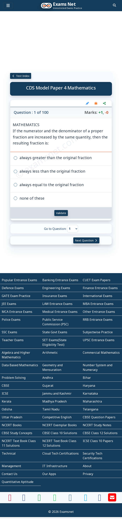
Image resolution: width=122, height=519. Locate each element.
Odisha (7, 409)
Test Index (20, 76)
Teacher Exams (13, 340)
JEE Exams (9, 304)
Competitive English (57, 417)
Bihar (87, 378)
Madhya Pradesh (54, 401)
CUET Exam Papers (96, 280)
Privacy (88, 474)
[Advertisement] (61, 41)
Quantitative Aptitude (17, 482)
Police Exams (11, 319)
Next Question (86, 240)
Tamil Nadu (50, 409)
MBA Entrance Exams (98, 304)
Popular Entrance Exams (19, 280)
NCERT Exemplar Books (59, 425)
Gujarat (47, 385)
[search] (114, 5)
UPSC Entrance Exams (98, 340)
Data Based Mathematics (20, 365)
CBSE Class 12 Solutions (100, 433)
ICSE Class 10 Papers (98, 441)
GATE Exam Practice (16, 296)
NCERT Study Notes (97, 425)
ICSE (5, 393)
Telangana (90, 409)
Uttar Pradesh (12, 417)
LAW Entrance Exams (57, 304)
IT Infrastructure (54, 466)
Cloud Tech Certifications (60, 453)
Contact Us (9, 474)
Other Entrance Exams (99, 312)
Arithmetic (50, 352)
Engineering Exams (56, 288)
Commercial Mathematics (101, 352)
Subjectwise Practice (98, 332)
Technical (9, 453)
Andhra (47, 378)
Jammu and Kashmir (57, 393)
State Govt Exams (54, 332)
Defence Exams (13, 288)
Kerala (6, 401)
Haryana (89, 385)
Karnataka (90, 393)
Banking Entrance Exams (60, 280)
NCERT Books (12, 425)
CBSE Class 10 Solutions (59, 433)
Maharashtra (92, 401)
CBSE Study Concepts (17, 433)
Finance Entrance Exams (100, 288)
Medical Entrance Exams (60, 312)
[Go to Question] (72, 229)
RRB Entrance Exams (98, 319)
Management (11, 466)
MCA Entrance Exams (17, 312)
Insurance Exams (54, 296)
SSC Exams (9, 332)
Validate (61, 213)
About (87, 466)
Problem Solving (14, 378)
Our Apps (49, 474)
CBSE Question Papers (99, 417)
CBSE (5, 385)
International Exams (97, 296)
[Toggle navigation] (8, 5)
